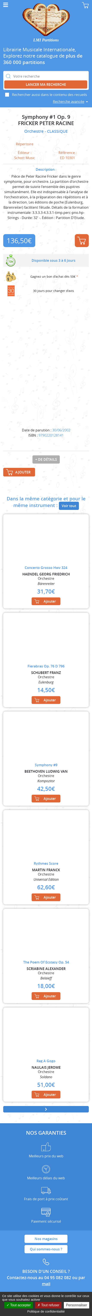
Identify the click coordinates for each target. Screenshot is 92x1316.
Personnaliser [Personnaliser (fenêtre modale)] (76, 1305)
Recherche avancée (68, 101)
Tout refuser (48, 1305)
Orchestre (34, 131)
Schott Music (24, 157)
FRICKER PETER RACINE (46, 123)
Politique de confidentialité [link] (46, 1311)
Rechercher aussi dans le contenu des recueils (49, 94)
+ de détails (46, 459)
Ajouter (81, 240)
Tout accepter (18, 1305)
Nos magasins (46, 1238)
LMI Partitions (46, 40)
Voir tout (69, 505)
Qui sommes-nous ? (46, 1249)
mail (46, 1284)
